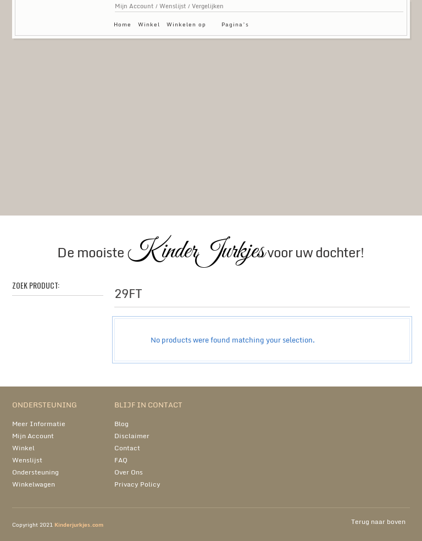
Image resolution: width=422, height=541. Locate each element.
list (394, 296)
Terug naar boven (378, 521)
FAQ (120, 460)
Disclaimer (131, 435)
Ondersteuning (35, 472)
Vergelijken (208, 6)
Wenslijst (172, 6)
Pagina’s (238, 26)
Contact (127, 448)
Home (122, 24)
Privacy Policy (137, 484)
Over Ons (128, 472)
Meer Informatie (38, 423)
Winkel (149, 24)
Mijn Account (134, 6)
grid (375, 296)
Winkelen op (189, 26)
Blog (121, 423)
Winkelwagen (33, 484)
